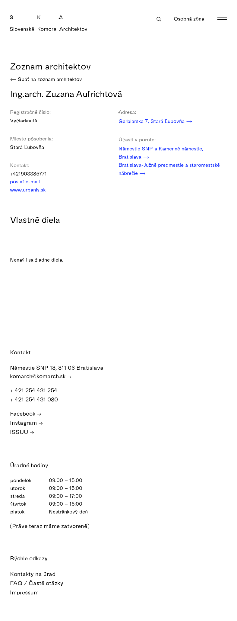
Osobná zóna (189, 23)
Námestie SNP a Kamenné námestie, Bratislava (160, 153)
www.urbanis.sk (31, 189)
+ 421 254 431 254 (37, 390)
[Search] (120, 18)
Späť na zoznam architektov (46, 79)
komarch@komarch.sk (41, 376)
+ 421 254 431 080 (37, 399)
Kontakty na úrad (37, 574)
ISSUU (22, 432)
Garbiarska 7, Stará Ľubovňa (155, 121)
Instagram (26, 422)
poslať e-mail (29, 181)
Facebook (26, 413)
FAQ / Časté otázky (41, 583)
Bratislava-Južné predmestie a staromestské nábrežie (169, 169)
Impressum (28, 592)
